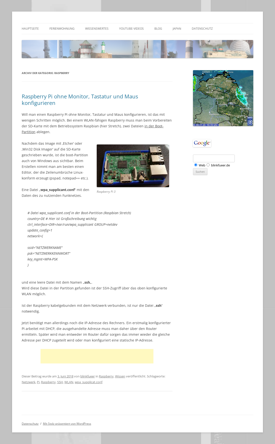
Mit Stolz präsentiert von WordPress (67, 424)
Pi (38, 382)
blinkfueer (87, 376)
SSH (60, 382)
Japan (177, 29)
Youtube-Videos (131, 29)
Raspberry (106, 376)
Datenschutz (202, 29)
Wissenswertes (97, 29)
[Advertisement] (97, 356)
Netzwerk (28, 382)
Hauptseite (30, 29)
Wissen (120, 376)
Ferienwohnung (62, 29)
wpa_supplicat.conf (88, 382)
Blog (158, 29)
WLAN (68, 382)
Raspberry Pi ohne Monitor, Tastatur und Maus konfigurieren (80, 99)
